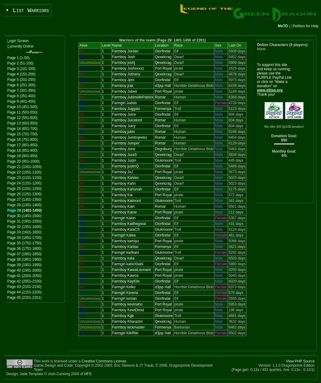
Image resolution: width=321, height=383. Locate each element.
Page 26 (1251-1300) (24, 194)
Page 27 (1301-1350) (24, 199)
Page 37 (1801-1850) (24, 254)
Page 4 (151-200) (21, 74)
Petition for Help (306, 26)
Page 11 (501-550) (22, 112)
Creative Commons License (104, 361)
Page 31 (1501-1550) (24, 221)
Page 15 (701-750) (22, 134)
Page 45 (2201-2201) (24, 298)
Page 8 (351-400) (21, 96)
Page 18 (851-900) (22, 150)
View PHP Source (300, 361)
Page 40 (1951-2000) (24, 270)
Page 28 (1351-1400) (24, 205)
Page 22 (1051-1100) (24, 172)
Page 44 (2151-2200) (24, 292)
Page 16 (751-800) (22, 139)
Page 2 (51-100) (20, 63)
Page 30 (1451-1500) (24, 216)
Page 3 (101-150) (21, 69)
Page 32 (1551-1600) (24, 227)
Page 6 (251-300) (21, 85)
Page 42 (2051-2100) (24, 281)
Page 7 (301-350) (21, 90)
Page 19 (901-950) (22, 156)
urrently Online (20, 46)
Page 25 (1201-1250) (24, 189)
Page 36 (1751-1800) (24, 248)
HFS (87, 374)
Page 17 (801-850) (22, 145)
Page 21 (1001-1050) (24, 167)
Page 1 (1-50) (18, 58)
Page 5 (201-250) (21, 80)
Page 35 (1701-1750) (24, 243)
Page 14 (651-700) (22, 129)
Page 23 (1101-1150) (24, 178)
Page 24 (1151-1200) (24, 183)
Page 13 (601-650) (22, 123)
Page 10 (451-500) (22, 107)
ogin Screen (18, 41)
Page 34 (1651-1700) (24, 238)
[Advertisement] (284, 182)
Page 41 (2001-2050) (24, 276)
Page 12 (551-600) (22, 118)
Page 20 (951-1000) (23, 161)
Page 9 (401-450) (21, 101)
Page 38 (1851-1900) (24, 259)
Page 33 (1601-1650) (24, 232)
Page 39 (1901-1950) (24, 265)
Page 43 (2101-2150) (24, 287)
